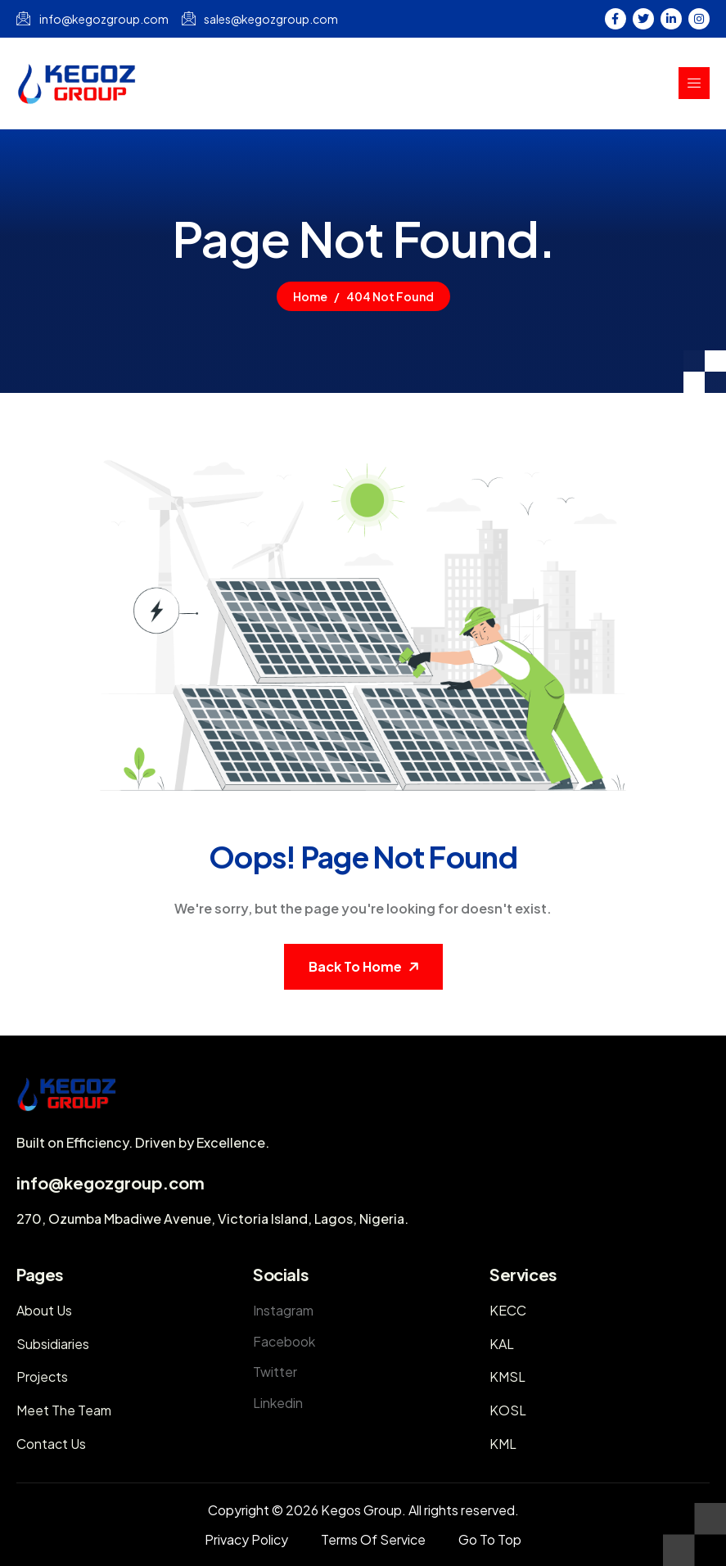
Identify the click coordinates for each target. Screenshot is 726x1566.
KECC (507, 1310)
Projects (42, 1376)
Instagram (283, 1310)
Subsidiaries (52, 1343)
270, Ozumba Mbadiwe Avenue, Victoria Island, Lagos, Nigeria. (212, 1218)
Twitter (275, 1371)
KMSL (507, 1376)
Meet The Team (63, 1410)
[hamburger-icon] (694, 83)
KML (502, 1443)
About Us (44, 1310)
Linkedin (278, 1402)
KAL (501, 1343)
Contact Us (51, 1443)
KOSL (507, 1410)
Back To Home (355, 966)
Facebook (284, 1341)
